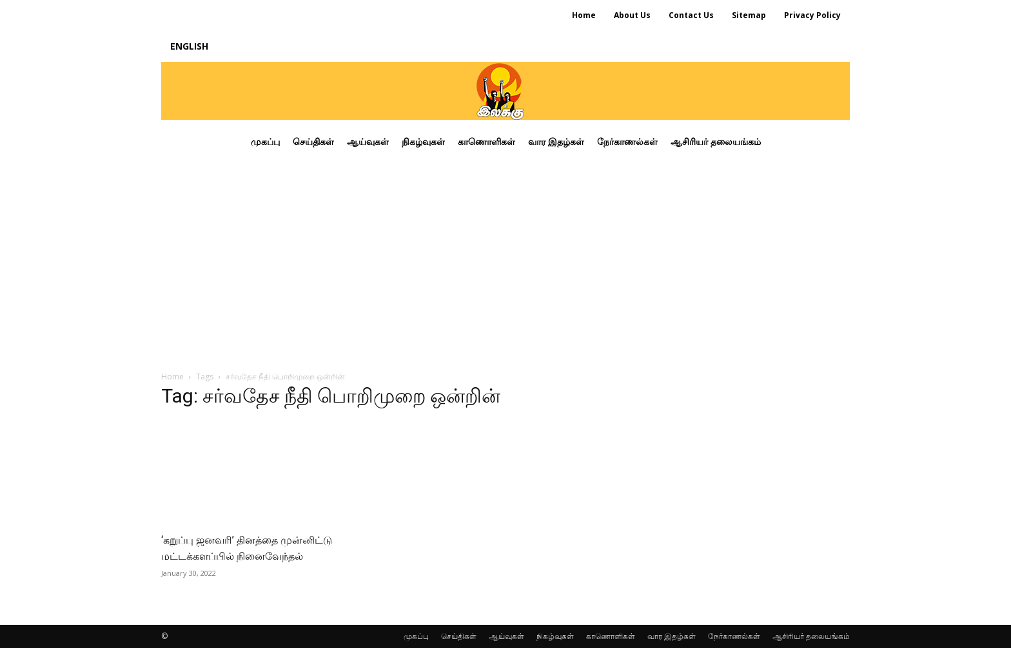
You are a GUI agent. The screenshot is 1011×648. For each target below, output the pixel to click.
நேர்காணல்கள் (734, 636)
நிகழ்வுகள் (555, 636)
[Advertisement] (505, 260)
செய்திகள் (458, 636)
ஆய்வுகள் (506, 636)
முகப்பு (416, 636)
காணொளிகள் (610, 636)
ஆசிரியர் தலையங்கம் (811, 636)
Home (172, 376)
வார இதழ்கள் (671, 636)
